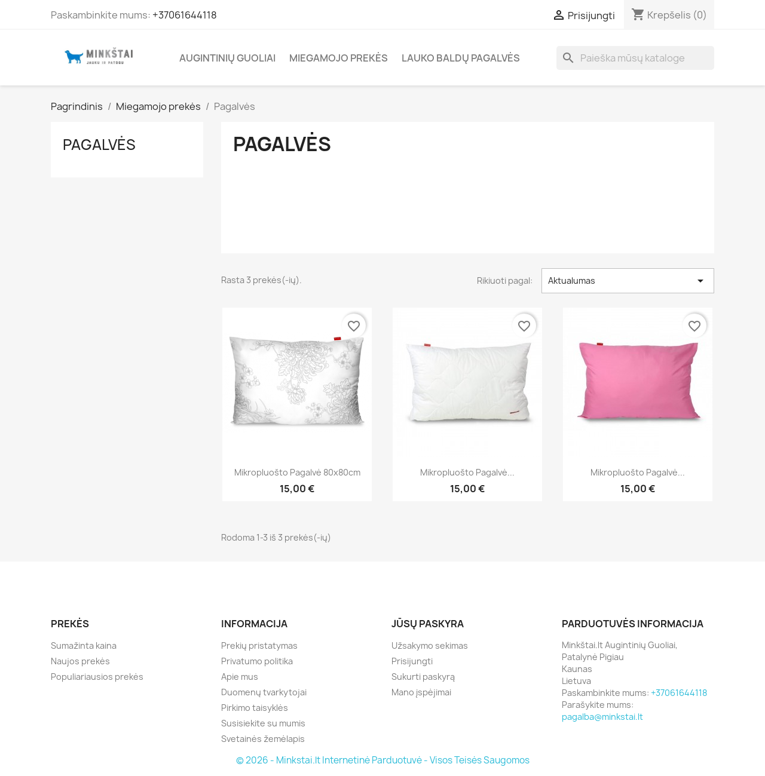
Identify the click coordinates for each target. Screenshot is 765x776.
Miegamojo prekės (338, 58)
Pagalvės (99, 144)
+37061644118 (184, 15)
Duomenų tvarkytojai (264, 692)
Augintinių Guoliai (227, 58)
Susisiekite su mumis (263, 723)
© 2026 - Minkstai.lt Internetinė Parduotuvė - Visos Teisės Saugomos (383, 760)
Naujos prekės (80, 661)
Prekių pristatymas (259, 645)
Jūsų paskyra (427, 623)
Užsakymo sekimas (429, 645)
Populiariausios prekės (97, 676)
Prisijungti (412, 661)
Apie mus (239, 676)
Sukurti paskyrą (423, 676)
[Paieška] (635, 58)
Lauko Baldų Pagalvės (461, 58)
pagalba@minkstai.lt (602, 716)
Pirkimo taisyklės (254, 707)
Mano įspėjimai (421, 692)
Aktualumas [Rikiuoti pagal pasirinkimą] (628, 281)
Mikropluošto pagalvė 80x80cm (297, 472)
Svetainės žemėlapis (263, 738)
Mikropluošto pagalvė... (467, 472)
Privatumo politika (257, 661)
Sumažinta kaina (84, 645)
